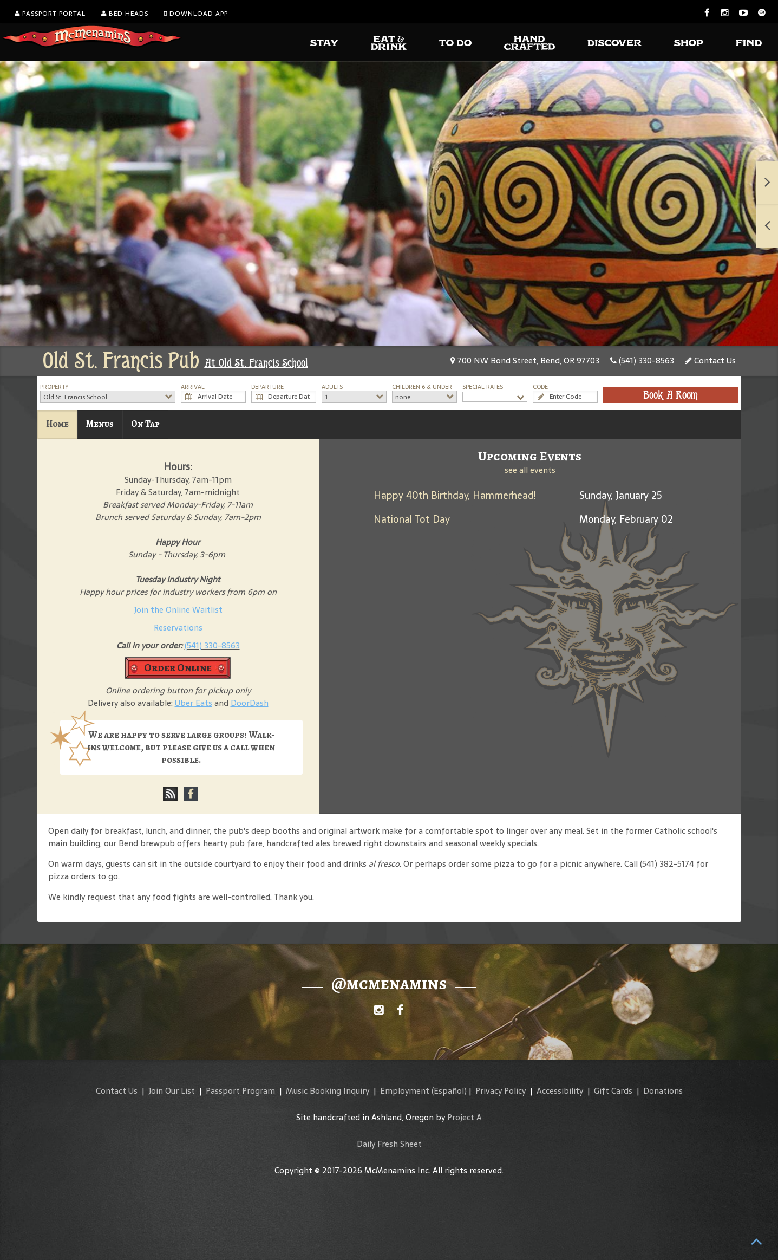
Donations (663, 1090)
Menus (100, 424)
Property (54, 387)
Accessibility (560, 1090)
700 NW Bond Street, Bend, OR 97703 (524, 360)
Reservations (178, 627)
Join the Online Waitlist (178, 609)
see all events (530, 470)
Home (57, 424)
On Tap (145, 424)
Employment (404, 1090)
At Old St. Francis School (256, 363)
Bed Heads (124, 13)
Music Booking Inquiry (327, 1090)
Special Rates (482, 387)
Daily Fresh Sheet (389, 1144)
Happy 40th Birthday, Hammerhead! (455, 495)
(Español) (449, 1090)
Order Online (178, 667)
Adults (332, 387)
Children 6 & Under (422, 387)
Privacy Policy (500, 1090)
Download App (196, 13)
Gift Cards (613, 1090)
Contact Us (710, 360)
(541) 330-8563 (642, 360)
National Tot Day (412, 519)
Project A (464, 1117)
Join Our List (171, 1090)
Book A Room (670, 395)
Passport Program (240, 1090)
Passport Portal (50, 13)
